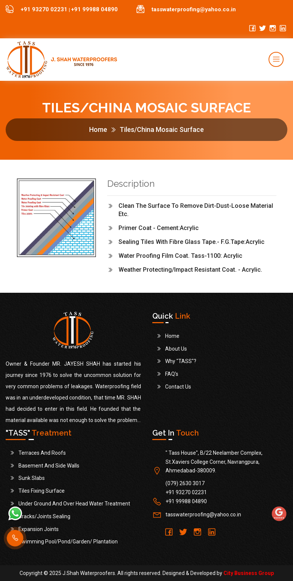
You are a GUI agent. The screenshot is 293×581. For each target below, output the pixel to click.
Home (98, 129)
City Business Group (248, 573)
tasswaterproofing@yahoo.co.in (194, 9)
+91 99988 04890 (94, 9)
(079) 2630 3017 (185, 483)
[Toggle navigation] (276, 59)
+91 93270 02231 (45, 9)
